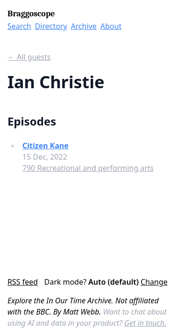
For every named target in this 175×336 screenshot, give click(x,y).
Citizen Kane (45, 145)
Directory (51, 26)
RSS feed (22, 282)
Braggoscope (31, 14)
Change (154, 282)
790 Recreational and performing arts (88, 168)
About (110, 26)
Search (19, 26)
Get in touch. (145, 323)
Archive (84, 26)
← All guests (29, 57)
